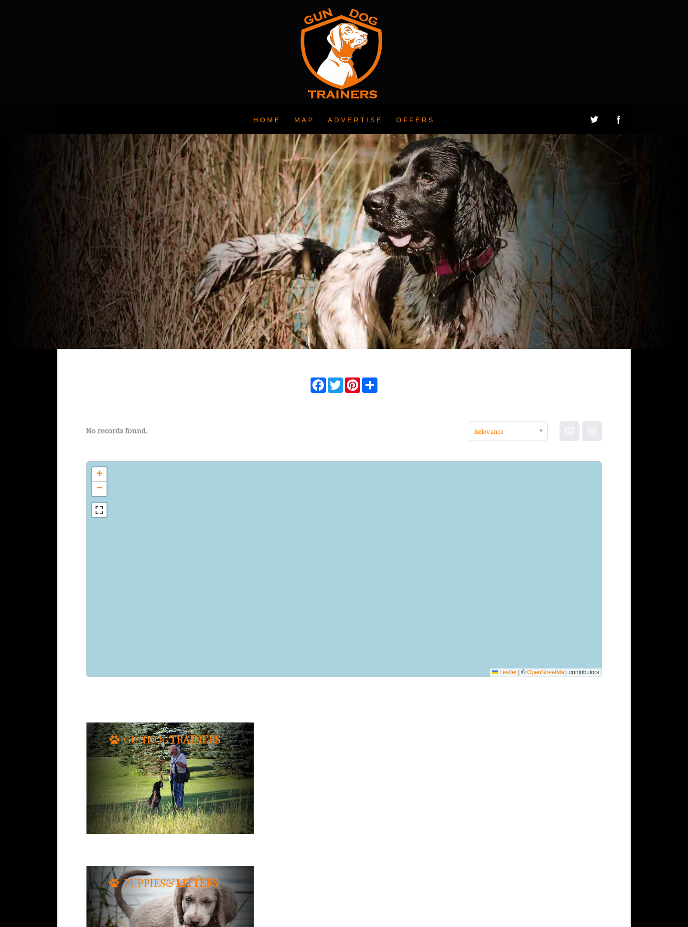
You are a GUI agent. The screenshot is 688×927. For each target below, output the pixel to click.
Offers (415, 120)
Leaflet (504, 672)
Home (267, 120)
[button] (99, 474)
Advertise (355, 120)
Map (304, 120)
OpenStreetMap (547, 672)
